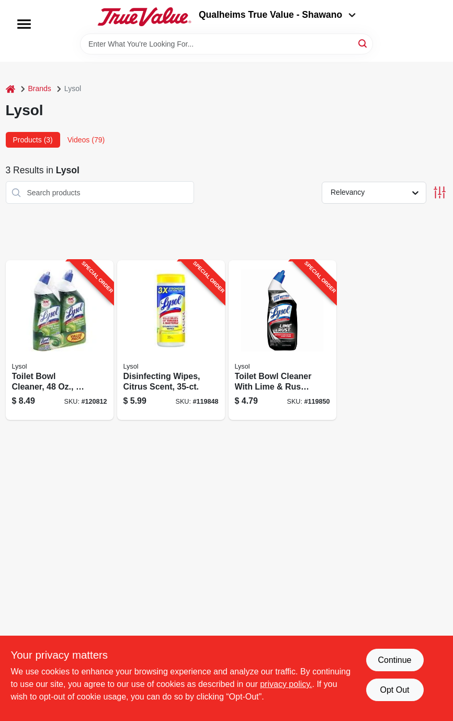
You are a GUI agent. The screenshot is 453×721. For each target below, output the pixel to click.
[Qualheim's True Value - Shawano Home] (144, 16)
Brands (39, 88)
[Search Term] (226, 44)
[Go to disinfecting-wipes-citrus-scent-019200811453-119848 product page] (171, 340)
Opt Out (394, 689)
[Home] (10, 88)
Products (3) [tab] (33, 140)
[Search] (363, 43)
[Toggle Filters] (440, 192)
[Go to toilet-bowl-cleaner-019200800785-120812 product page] (60, 340)
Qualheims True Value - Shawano (277, 14)
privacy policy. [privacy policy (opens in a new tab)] (286, 684)
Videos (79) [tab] (86, 140)
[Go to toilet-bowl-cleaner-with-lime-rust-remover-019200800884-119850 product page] (282, 340)
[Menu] (24, 24)
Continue (394, 660)
